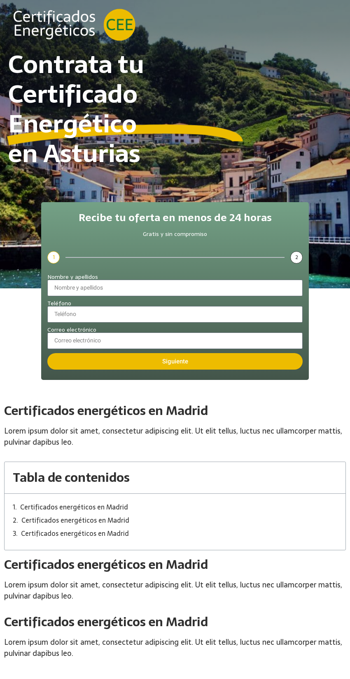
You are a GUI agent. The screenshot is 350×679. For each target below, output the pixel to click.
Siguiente (175, 361)
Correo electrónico (71, 329)
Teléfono (59, 303)
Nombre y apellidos (72, 277)
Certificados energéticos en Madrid (74, 507)
